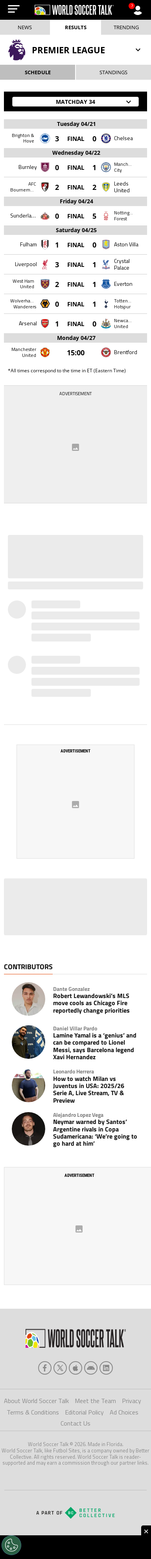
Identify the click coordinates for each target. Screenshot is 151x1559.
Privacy (131, 1400)
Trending (126, 27)
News (25, 27)
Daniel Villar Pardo (75, 1028)
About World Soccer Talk (36, 1400)
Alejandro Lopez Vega (78, 1115)
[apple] (75, 1368)
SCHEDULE (38, 72)
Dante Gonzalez (71, 989)
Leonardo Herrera (73, 1071)
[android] (91, 1368)
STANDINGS (113, 72)
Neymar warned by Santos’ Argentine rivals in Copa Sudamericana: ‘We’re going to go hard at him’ (95, 1132)
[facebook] (45, 1368)
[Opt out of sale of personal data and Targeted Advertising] (11, 1545)
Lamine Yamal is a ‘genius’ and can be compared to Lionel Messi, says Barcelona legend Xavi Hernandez (94, 1046)
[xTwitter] (60, 1368)
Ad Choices (124, 1412)
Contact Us (75, 1423)
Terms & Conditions (33, 1412)
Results (76, 27)
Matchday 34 (94, 102)
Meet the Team (95, 1400)
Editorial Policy (84, 1412)
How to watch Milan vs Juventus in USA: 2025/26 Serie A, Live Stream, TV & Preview (88, 1089)
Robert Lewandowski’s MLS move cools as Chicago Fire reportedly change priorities (91, 1003)
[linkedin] (106, 1368)
